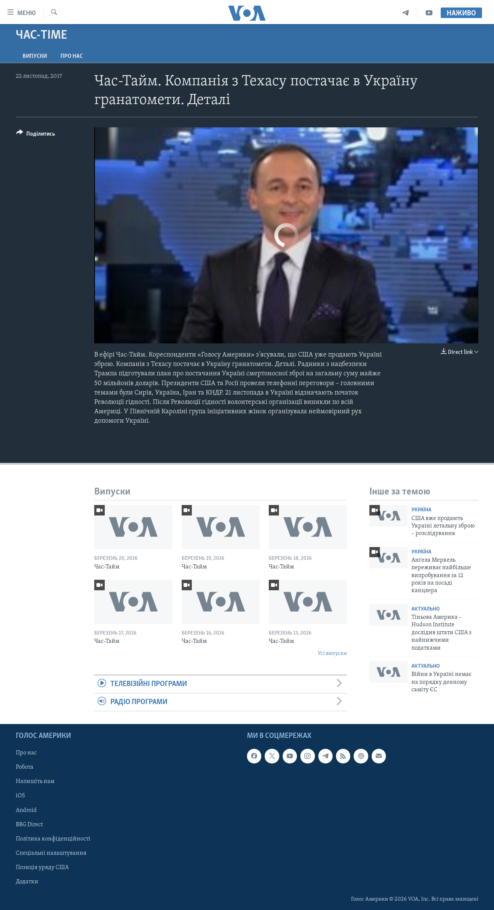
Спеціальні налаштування (51, 853)
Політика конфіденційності (53, 839)
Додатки (27, 882)
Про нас (71, 56)
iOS (20, 796)
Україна (421, 510)
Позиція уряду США (42, 868)
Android (26, 810)
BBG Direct (29, 824)
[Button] (35, 135)
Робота (24, 767)
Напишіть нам (35, 781)
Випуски (35, 56)
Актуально (425, 609)
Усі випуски (332, 653)
